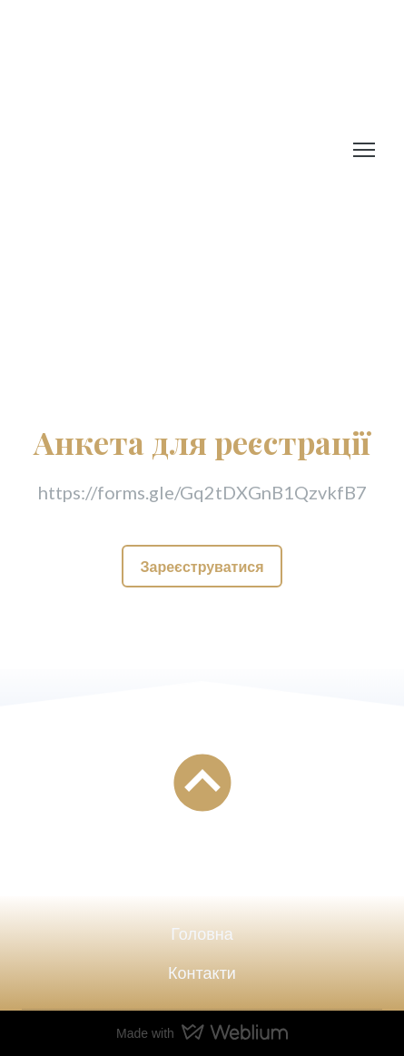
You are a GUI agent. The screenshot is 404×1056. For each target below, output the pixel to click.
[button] (201, 566)
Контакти (202, 972)
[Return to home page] (158, 150)
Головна (201, 933)
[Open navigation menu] (364, 150)
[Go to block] (202, 782)
